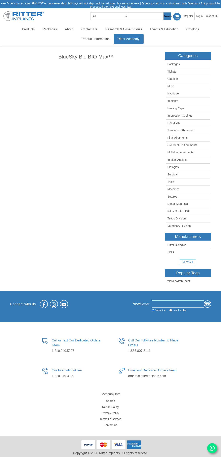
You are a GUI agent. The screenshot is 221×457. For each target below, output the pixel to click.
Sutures (172, 196)
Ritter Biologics (177, 245)
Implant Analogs (178, 159)
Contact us (110, 425)
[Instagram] (54, 304)
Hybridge (173, 93)
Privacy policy (110, 413)
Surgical (173, 174)
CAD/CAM (174, 123)
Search (167, 16)
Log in (199, 16)
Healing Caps (176, 108)
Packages (174, 64)
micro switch (175, 281)
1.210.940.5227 (63, 350)
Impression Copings (180, 115)
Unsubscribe (171, 310)
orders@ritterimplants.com (147, 376)
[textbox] (148, 16)
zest (187, 281)
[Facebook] (44, 304)
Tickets (172, 71)
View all (187, 262)
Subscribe (152, 310)
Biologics (173, 167)
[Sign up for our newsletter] (174, 304)
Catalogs (173, 78)
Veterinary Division (179, 225)
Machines (174, 189)
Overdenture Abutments (182, 145)
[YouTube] (64, 304)
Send (207, 304)
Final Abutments (178, 137)
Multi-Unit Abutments (180, 152)
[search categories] (109, 16)
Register (188, 16)
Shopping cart (177, 16)
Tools (171, 181)
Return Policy (110, 407)
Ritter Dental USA (179, 211)
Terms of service (110, 419)
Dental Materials (178, 203)
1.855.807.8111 (139, 350)
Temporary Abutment (180, 130)
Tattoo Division (177, 218)
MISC (171, 86)
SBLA (171, 252)
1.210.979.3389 (63, 376)
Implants (173, 100)
